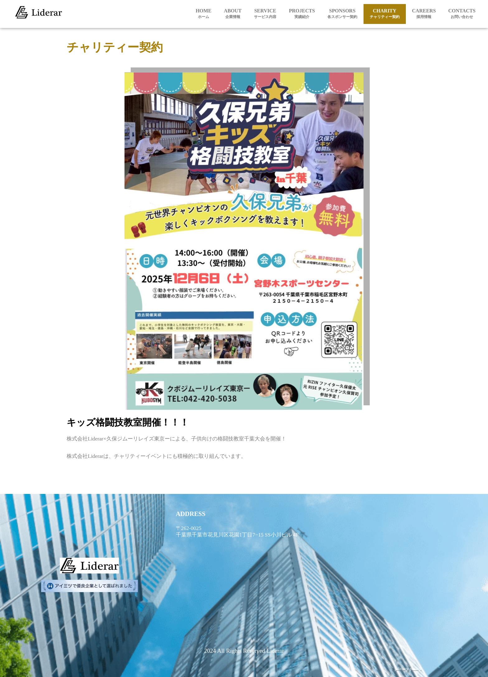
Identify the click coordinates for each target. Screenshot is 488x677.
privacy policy (408, 668)
